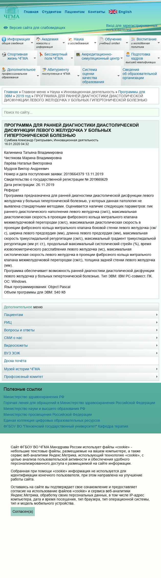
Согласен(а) (23, 511)
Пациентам (74, 12)
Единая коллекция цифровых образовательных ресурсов (52, 420)
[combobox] (80, 112)
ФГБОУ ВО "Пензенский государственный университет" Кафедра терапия (66, 426)
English (120, 12)
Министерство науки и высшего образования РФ (44, 409)
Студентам (51, 12)
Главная (31, 12)
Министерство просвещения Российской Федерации (48, 414)
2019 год (23, 96)
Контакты (96, 12)
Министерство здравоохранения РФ (34, 397)
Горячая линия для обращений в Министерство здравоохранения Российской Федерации (79, 403)
